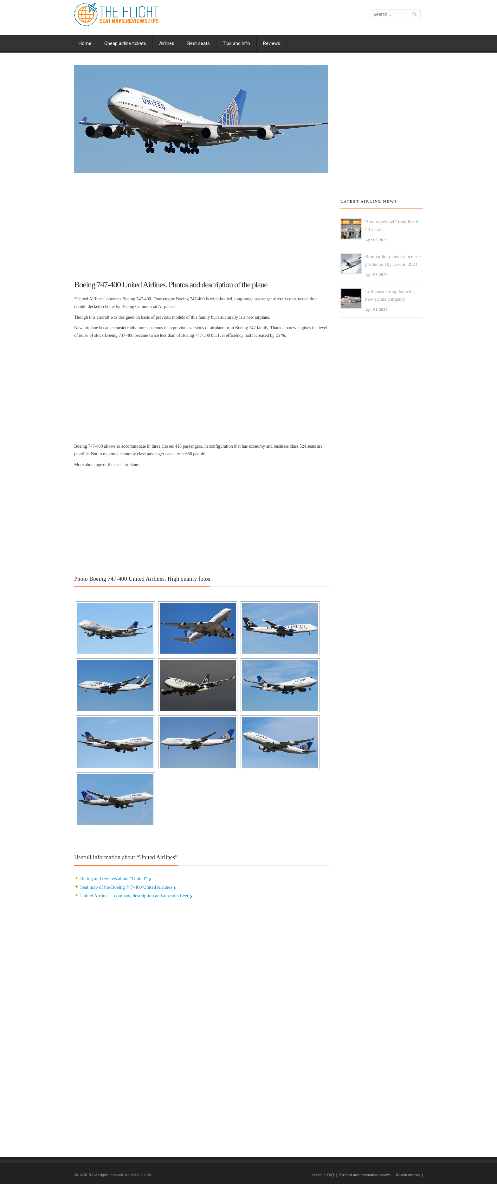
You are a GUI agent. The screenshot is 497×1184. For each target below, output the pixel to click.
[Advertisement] (201, 223)
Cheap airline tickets (125, 43)
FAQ (330, 1175)
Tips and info (236, 43)
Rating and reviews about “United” (113, 878)
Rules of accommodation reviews (364, 1175)
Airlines (166, 43)
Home (85, 43)
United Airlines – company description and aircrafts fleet (134, 895)
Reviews (271, 43)
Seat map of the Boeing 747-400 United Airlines (126, 887)
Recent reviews (408, 1175)
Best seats (198, 43)
